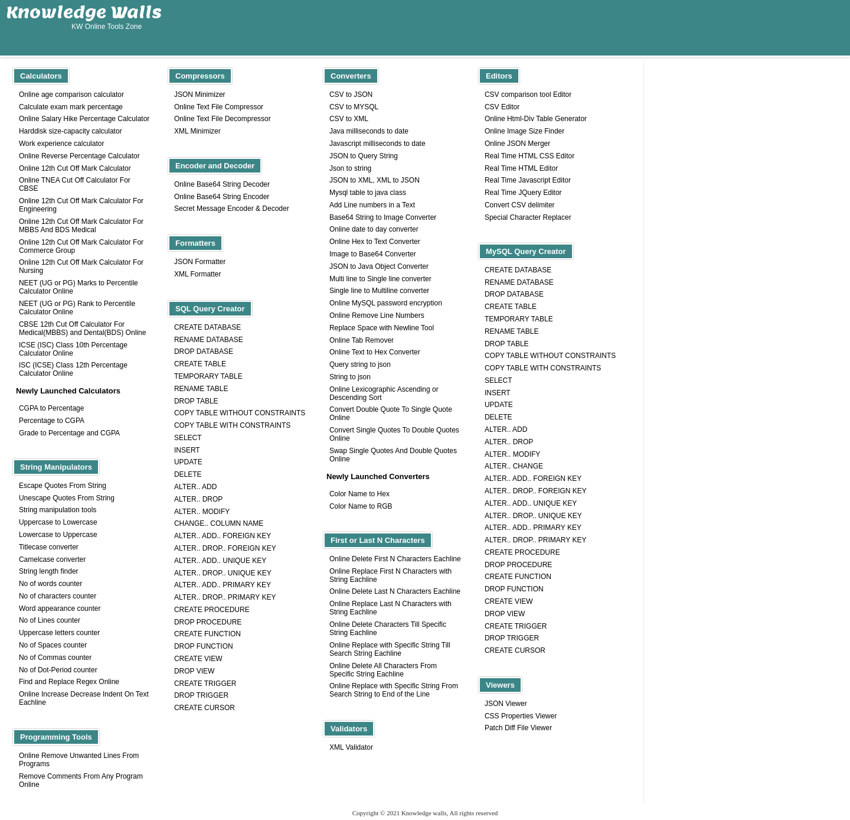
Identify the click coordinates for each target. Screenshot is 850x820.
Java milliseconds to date (368, 131)
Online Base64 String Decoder (222, 184)
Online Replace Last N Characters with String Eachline (390, 608)
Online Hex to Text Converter (374, 241)
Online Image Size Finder (524, 131)
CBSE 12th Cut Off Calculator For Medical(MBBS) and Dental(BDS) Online (82, 328)
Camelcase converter (52, 559)
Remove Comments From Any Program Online (81, 780)
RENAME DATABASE (519, 282)
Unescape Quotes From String (67, 498)
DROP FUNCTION (514, 589)
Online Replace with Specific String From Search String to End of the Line (393, 690)
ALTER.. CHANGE (514, 466)
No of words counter (50, 584)
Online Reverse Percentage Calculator (79, 156)
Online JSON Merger (517, 143)
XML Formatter (197, 274)
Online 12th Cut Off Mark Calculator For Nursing (81, 266)
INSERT (498, 393)
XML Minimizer (197, 131)
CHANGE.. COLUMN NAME (218, 523)
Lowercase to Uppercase (58, 535)
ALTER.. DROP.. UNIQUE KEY (533, 516)
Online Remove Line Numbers (376, 315)
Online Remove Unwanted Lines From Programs (79, 759)
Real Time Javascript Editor (528, 180)
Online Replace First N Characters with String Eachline (390, 575)
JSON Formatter (199, 262)
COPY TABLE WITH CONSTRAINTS (543, 368)
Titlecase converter (49, 547)
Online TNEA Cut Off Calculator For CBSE (74, 184)
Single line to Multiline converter (379, 291)
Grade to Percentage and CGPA (69, 433)
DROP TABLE (507, 344)
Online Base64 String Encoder (221, 197)
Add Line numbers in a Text (372, 205)
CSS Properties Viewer (521, 716)
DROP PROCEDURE (518, 565)
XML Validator (351, 747)
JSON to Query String (363, 156)
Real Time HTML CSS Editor (529, 156)
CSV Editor (502, 107)
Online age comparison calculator (71, 94)
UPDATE (499, 405)
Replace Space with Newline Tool (381, 328)
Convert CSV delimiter (520, 205)
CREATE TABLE (511, 306)
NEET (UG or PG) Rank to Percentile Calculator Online (77, 308)
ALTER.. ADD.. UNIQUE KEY (531, 503)
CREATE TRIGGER (516, 626)
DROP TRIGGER (512, 638)
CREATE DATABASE (518, 270)
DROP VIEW (505, 614)
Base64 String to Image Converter (382, 217)
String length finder (49, 571)
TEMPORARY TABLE (519, 319)
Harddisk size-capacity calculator (70, 131)
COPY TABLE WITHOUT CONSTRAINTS (550, 356)
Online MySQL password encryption (385, 303)
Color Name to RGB (361, 506)
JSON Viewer (506, 703)
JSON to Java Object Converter (379, 266)
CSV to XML (348, 119)
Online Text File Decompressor (222, 119)
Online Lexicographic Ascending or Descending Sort (384, 393)
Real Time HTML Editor (521, 168)
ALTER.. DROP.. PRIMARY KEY (536, 540)
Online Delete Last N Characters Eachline (394, 591)
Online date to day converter (374, 229)
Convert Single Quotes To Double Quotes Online (394, 434)
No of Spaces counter (53, 645)
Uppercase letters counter (59, 633)
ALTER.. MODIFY (512, 454)
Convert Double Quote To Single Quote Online (390, 413)
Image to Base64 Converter (372, 254)
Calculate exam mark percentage (71, 107)
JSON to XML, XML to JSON (374, 180)
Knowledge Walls (84, 11)
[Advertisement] (632, 27)
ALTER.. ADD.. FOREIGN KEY (533, 478)
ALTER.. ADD (506, 429)
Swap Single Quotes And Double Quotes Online (393, 455)
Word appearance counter (60, 608)
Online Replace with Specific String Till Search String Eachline (389, 649)
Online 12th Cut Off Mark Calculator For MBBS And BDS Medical (81, 225)
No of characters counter (57, 596)
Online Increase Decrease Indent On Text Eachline (84, 698)
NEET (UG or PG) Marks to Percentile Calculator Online (78, 287)
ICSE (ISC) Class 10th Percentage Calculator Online (73, 349)
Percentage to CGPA (51, 420)
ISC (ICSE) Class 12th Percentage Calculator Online (73, 369)
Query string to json (360, 364)
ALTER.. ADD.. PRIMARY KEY (533, 527)
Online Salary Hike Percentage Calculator (84, 119)
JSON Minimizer (199, 94)
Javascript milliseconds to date (377, 143)
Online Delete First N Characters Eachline (395, 559)
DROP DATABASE (514, 294)
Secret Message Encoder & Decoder (231, 208)
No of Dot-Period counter (58, 670)
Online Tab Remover (361, 340)
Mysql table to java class (367, 192)
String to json (350, 377)
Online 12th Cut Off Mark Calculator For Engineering (81, 205)
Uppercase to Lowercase (58, 522)
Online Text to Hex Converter (374, 352)
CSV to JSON (350, 94)
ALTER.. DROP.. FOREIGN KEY (536, 491)
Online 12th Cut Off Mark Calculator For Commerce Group (81, 246)
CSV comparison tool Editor (528, 94)
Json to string (350, 168)
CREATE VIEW (509, 601)
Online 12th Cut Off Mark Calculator (75, 168)
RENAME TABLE (512, 331)
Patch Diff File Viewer (518, 728)
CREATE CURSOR (515, 650)
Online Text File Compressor (218, 107)
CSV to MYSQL (353, 107)
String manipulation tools (57, 510)
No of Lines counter (49, 620)
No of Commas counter (55, 657)
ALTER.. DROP (509, 442)
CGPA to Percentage (51, 408)
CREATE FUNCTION (518, 576)
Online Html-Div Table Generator (536, 119)
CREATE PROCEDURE (522, 552)
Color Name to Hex (359, 494)
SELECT (498, 380)
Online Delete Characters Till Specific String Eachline (387, 628)
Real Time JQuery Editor (523, 192)
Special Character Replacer (528, 217)
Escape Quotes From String (62, 485)
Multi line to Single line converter (380, 279)
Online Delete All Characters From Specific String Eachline (383, 670)
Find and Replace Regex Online (69, 682)
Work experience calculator (61, 143)
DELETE (498, 417)
